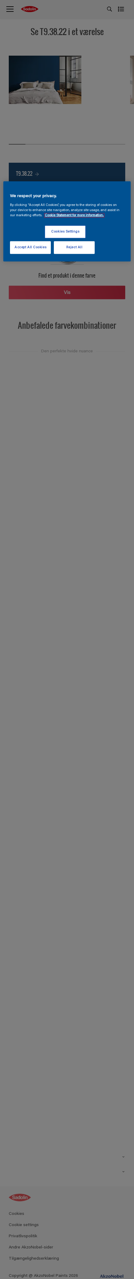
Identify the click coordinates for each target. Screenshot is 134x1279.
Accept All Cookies (30, 247)
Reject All (74, 247)
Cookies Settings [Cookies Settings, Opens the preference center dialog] (65, 231)
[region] (67, 221)
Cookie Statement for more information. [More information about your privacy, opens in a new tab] (74, 215)
